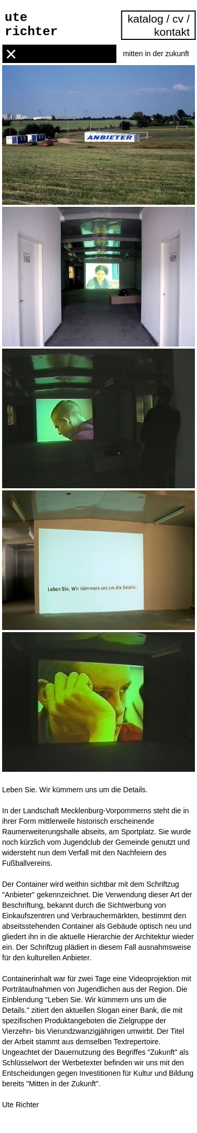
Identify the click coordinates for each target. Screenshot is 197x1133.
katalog (147, 19)
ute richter (31, 25)
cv (177, 19)
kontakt (172, 32)
